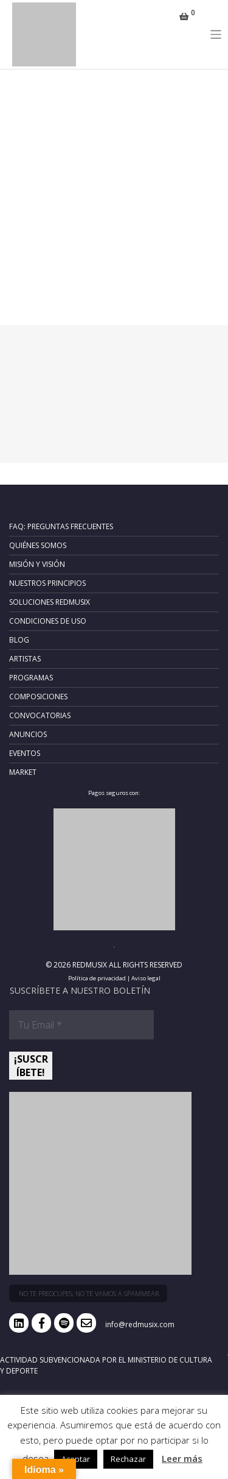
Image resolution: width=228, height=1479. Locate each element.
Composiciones (38, 696)
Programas (31, 677)
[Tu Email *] (81, 1024)
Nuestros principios (47, 583)
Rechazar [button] (128, 1458)
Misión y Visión (37, 564)
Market (22, 772)
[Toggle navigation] (216, 34)
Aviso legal (146, 978)
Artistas (25, 659)
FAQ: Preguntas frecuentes (61, 526)
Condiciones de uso (47, 621)
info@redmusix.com (139, 1324)
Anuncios (28, 734)
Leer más (182, 1458)
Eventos (24, 753)
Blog (19, 640)
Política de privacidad (97, 978)
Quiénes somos (37, 545)
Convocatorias (40, 715)
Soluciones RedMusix (49, 602)
